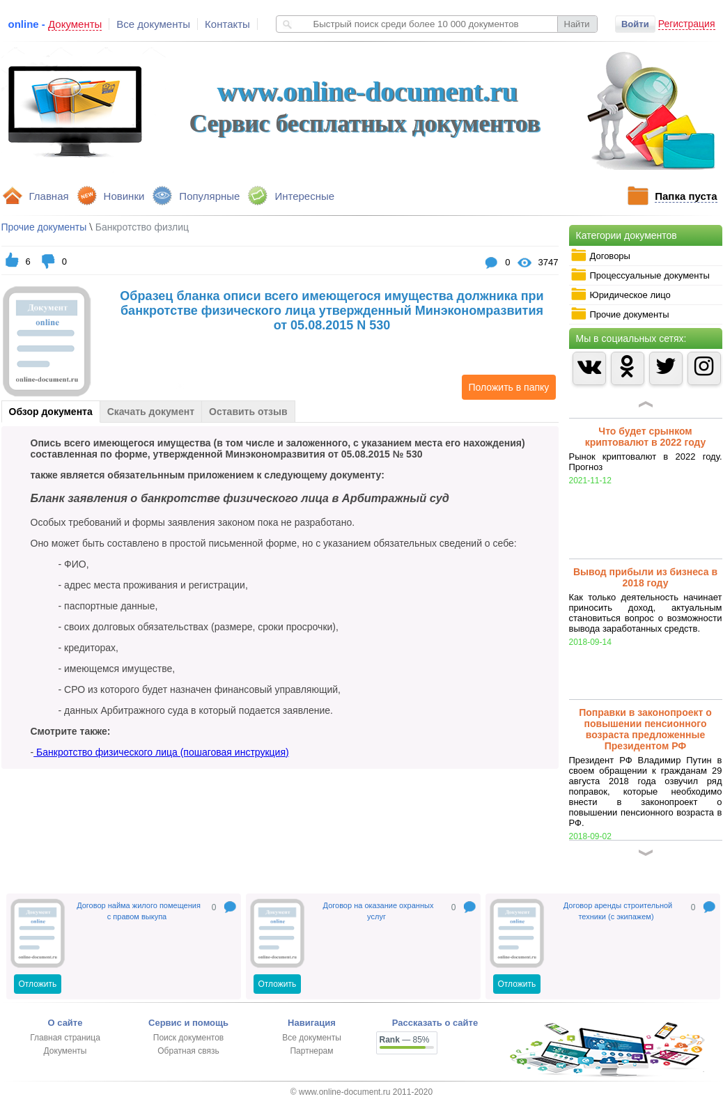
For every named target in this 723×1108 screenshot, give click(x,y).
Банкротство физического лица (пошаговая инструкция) (160, 752)
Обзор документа (51, 411)
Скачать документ (150, 411)
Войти (635, 24)
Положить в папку (506, 387)
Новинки (124, 196)
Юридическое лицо (620, 294)
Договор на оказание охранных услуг (378, 911)
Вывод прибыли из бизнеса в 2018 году (645, 577)
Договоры (600, 255)
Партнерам (311, 1051)
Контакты (227, 24)
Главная (49, 196)
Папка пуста (686, 196)
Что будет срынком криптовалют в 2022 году (645, 437)
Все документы (153, 24)
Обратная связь (188, 1051)
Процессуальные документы (640, 275)
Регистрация (686, 23)
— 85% (405, 1040)
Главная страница (65, 1038)
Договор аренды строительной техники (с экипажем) (617, 911)
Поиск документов (188, 1038)
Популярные (209, 196)
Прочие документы (619, 314)
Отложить (38, 984)
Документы (65, 1051)
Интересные (304, 196)
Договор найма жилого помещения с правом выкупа (139, 911)
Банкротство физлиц (142, 227)
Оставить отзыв (248, 411)
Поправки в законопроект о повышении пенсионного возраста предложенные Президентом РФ (645, 729)
